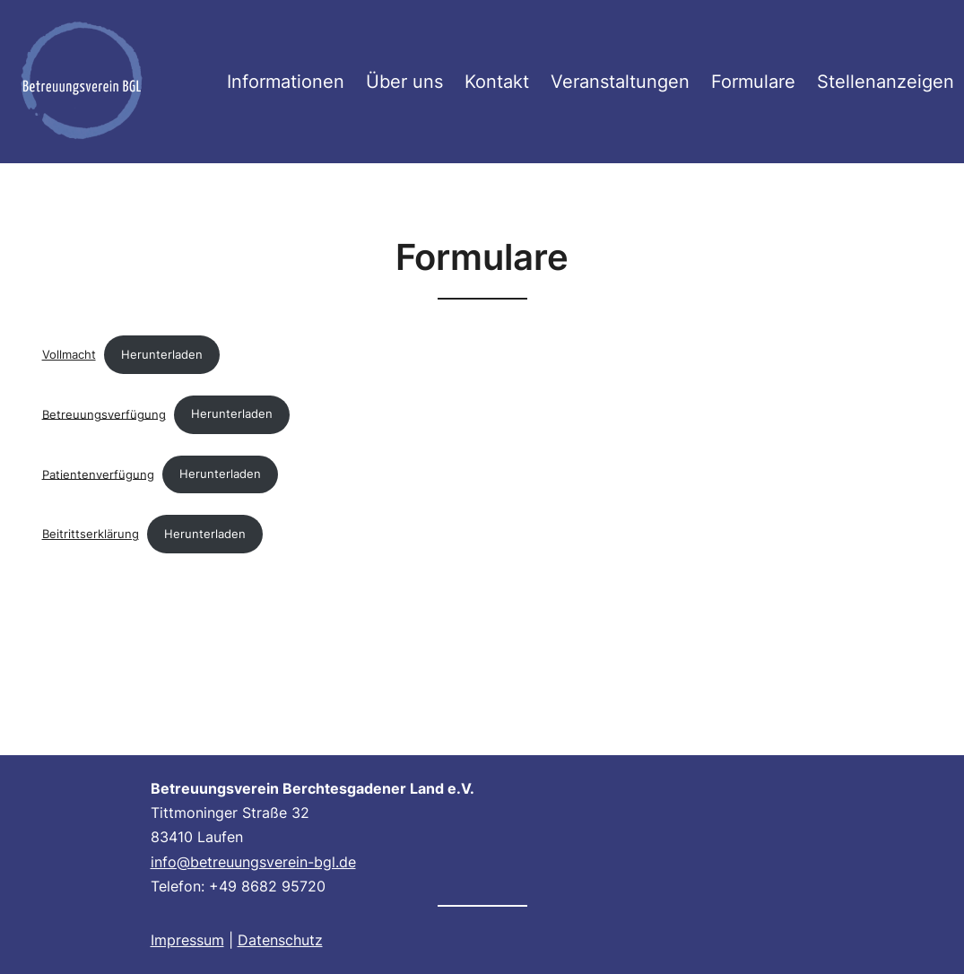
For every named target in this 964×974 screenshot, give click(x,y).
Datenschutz (280, 940)
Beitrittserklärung (90, 534)
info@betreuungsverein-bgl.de (253, 862)
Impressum (187, 940)
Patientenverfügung (98, 474)
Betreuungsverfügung (104, 414)
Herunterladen (162, 354)
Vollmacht (69, 354)
